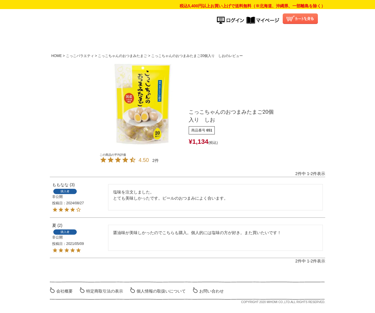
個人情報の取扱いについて (161, 291)
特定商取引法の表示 (104, 291)
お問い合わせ (211, 291)
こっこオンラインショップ (143, 22)
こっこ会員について (292, 39)
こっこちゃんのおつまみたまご (122, 56)
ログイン (231, 20)
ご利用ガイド (208, 39)
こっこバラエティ (80, 56)
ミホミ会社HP (302, 290)
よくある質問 (250, 39)
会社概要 (64, 291)
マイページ (262, 20)
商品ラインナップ (162, 39)
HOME (125, 39)
